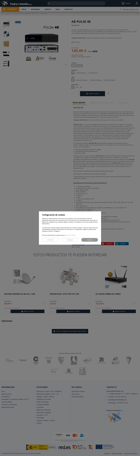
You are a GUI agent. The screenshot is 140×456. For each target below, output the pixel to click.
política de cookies (70, 235)
